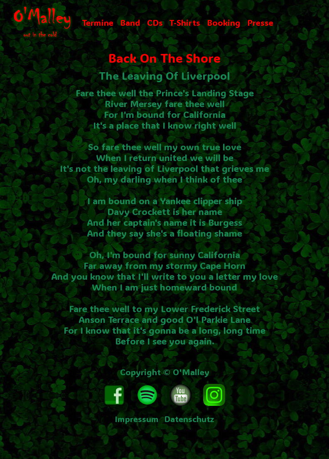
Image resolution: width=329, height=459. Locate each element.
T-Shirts (184, 22)
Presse (260, 22)
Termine (97, 22)
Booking (224, 22)
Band (130, 22)
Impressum (137, 418)
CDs (155, 22)
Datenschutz (189, 418)
